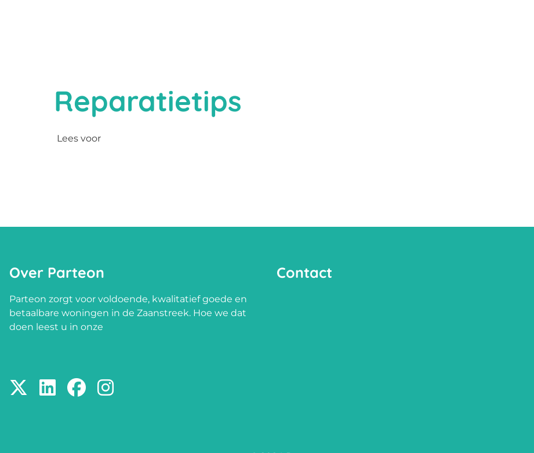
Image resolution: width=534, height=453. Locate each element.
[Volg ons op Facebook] (76, 388)
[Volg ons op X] (18, 388)
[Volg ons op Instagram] (105, 388)
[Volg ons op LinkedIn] (47, 388)
